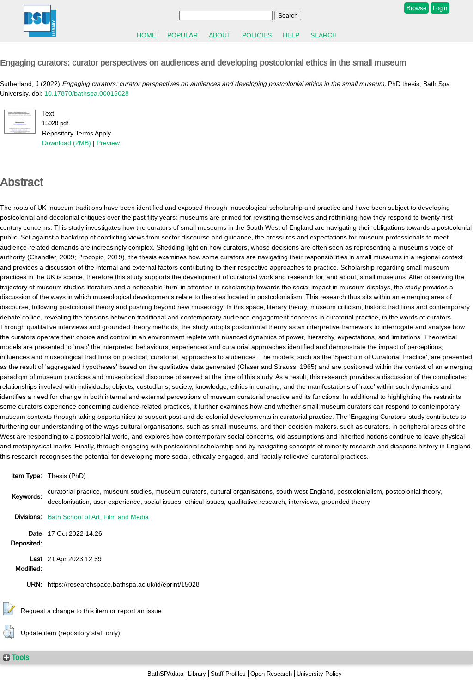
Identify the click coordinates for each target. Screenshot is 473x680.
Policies (257, 35)
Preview (108, 143)
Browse (416, 8)
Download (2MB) (66, 143)
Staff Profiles (228, 673)
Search (323, 35)
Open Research (271, 673)
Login (440, 8)
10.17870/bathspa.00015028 (86, 93)
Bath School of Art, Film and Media (98, 517)
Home (146, 35)
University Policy (319, 673)
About (220, 35)
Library (197, 673)
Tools (16, 657)
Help (291, 35)
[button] (9, 609)
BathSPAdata (165, 673)
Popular (182, 35)
